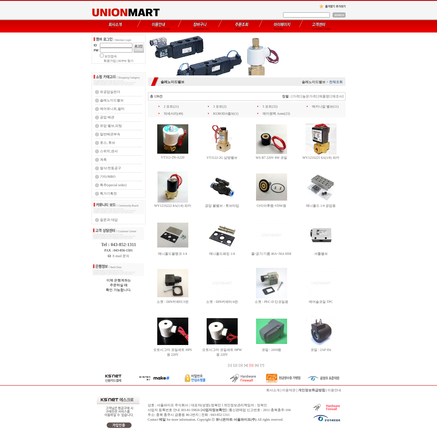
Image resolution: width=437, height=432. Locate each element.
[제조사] (337, 96)
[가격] (295, 96)
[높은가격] (309, 96)
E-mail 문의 (119, 256)
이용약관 (289, 390)
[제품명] (324, 96)
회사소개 (273, 390)
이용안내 (334, 390)
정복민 (262, 405)
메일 (162, 420)
